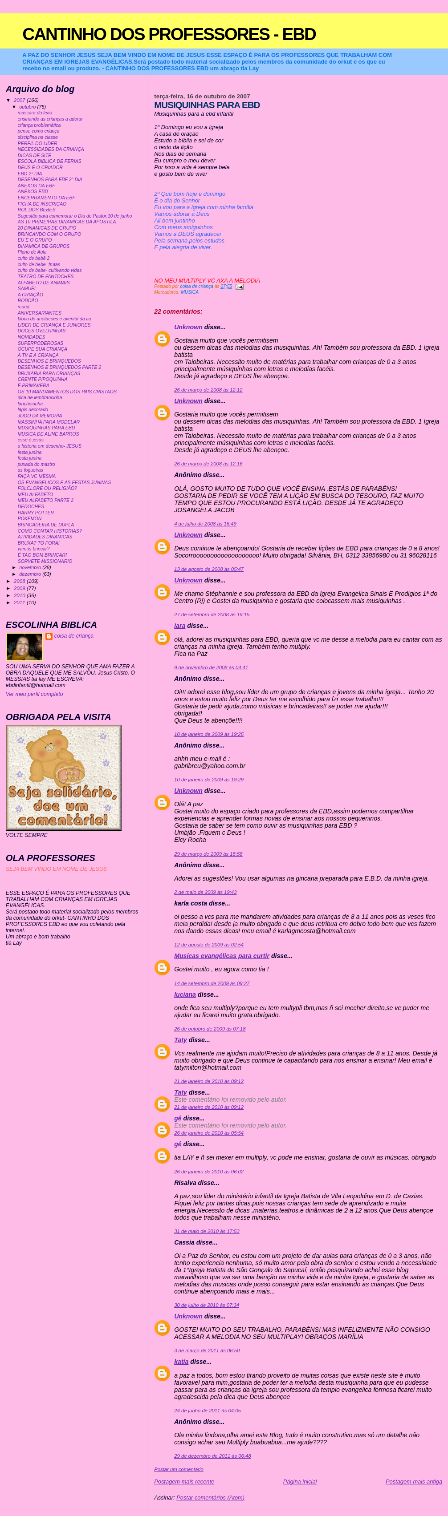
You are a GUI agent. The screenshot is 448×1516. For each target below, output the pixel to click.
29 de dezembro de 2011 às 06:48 (212, 1456)
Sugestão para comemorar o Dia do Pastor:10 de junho (75, 216)
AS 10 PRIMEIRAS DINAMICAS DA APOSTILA (67, 221)
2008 (20, 581)
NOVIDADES (31, 337)
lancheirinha (30, 403)
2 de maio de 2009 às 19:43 (205, 892)
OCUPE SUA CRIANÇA (42, 349)
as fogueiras (30, 470)
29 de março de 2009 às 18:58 (208, 854)
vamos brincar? (34, 548)
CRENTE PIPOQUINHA (43, 379)
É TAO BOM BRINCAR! (42, 555)
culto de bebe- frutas (39, 264)
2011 (20, 602)
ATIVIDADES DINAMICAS (45, 536)
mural (23, 306)
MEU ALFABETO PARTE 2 (45, 500)
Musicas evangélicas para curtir (221, 955)
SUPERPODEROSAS (40, 343)
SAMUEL (27, 288)
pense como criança (39, 131)
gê (178, 1118)
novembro (30, 567)
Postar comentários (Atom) (210, 1497)
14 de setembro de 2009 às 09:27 (211, 983)
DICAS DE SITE (35, 155)
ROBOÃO (28, 300)
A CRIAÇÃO (30, 294)
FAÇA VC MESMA (37, 476)
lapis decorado (33, 409)
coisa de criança (74, 636)
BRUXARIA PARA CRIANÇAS (49, 373)
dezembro (30, 574)
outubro (28, 106)
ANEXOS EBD (33, 191)
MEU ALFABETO (35, 494)
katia (181, 1361)
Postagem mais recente (184, 1481)
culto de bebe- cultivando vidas (50, 270)
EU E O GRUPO (35, 240)
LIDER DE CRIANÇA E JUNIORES (54, 325)
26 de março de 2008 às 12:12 (208, 389)
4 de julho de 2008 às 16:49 (205, 523)
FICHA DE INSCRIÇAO (42, 204)
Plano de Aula (32, 252)
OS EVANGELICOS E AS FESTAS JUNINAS (64, 482)
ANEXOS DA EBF (36, 185)
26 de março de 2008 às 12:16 (208, 463)
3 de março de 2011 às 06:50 (207, 1350)
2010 (20, 595)
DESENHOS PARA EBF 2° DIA (50, 179)
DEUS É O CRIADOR (40, 167)
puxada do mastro (36, 464)
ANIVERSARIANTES (39, 313)
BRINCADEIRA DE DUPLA (46, 524)
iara (179, 625)
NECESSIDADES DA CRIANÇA (51, 149)
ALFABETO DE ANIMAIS (44, 282)
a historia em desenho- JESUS (49, 446)
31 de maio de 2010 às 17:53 (207, 1231)
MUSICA (190, 292)
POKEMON (30, 518)
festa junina (30, 452)
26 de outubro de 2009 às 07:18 (209, 1028)
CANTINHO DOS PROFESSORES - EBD (169, 34)
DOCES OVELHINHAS (42, 330)
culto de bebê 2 (34, 258)
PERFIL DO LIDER (37, 143)
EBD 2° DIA (30, 173)
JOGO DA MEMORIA (40, 415)
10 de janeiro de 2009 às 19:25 (209, 734)
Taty (180, 1039)
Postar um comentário (179, 1469)
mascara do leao (35, 112)
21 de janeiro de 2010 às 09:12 (209, 1081)
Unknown (188, 327)
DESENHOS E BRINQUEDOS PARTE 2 (60, 367)
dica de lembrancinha (40, 397)
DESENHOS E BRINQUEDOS (49, 361)
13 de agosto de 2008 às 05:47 (209, 569)
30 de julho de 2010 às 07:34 (206, 1305)
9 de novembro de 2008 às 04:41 (211, 667)
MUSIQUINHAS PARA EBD (46, 427)
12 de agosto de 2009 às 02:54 (209, 944)
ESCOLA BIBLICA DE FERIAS (49, 161)
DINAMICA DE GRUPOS (44, 246)
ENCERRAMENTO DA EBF (46, 197)
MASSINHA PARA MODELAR (49, 422)
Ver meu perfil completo (34, 694)
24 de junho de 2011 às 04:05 (207, 1410)
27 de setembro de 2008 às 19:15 (211, 614)
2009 (20, 588)
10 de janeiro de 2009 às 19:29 (209, 779)
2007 (20, 100)
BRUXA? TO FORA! (39, 543)
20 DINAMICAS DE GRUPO (47, 228)
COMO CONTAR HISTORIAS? (50, 531)
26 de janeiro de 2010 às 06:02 (209, 1171)
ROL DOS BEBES (37, 209)
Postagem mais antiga (414, 1481)
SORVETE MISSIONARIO (45, 561)
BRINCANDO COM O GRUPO (49, 234)
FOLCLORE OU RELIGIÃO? (47, 488)
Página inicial (300, 1481)
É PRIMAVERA (33, 385)
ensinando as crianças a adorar (50, 119)
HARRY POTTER (36, 512)
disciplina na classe (38, 137)
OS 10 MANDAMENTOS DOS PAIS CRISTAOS (67, 391)
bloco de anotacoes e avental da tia (54, 318)
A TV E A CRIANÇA (38, 355)
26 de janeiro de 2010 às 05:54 (209, 1133)
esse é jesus (31, 439)
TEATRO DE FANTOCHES (46, 276)
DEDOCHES (31, 506)
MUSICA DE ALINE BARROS (48, 434)
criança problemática (39, 125)
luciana (185, 994)
